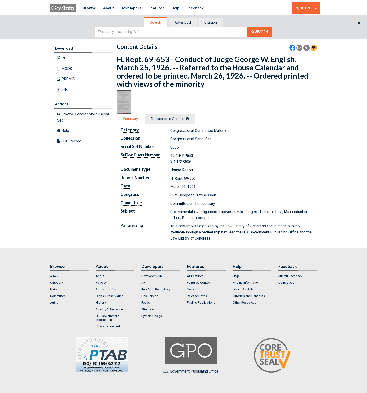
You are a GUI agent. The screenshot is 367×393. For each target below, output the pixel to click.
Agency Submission (109, 309)
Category (56, 282)
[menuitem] (69, 276)
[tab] (156, 22)
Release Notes (197, 296)
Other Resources (244, 302)
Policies (101, 282)
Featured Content (199, 282)
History (101, 302)
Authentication (106, 289)
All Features (195, 276)
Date (53, 289)
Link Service (149, 296)
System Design (151, 316)
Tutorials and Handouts (249, 296)
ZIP (62, 89)
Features (157, 8)
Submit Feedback (290, 276)
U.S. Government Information (107, 317)
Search (155, 22)
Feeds (145, 302)
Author (55, 302)
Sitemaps (147, 309)
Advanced (183, 22)
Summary (130, 119)
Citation (210, 22)
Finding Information (246, 282)
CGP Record (69, 141)
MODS (64, 68)
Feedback (195, 8)
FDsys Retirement (108, 326)
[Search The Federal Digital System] (259, 32)
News (191, 289)
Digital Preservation (109, 296)
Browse (89, 8)
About (108, 8)
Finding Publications (201, 302)
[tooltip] (187, 119)
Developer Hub (151, 276)
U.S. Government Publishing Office (190, 355)
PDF (63, 58)
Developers (131, 8)
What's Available (244, 289)
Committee (58, 296)
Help (176, 8)
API (143, 282)
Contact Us (286, 282)
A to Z (54, 276)
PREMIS (66, 79)
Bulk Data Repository (155, 289)
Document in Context (170, 119)
